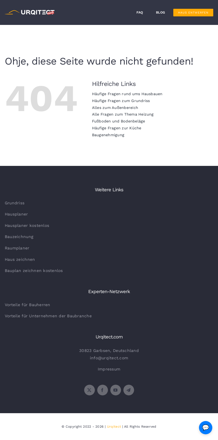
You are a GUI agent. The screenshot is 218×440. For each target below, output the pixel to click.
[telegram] (128, 390)
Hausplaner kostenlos (27, 225)
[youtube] (115, 390)
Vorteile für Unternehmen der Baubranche (48, 316)
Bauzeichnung (19, 236)
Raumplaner (17, 248)
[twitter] (89, 390)
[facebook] (102, 390)
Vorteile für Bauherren (27, 304)
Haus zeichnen (20, 259)
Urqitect (114, 426)
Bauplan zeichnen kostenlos (34, 270)
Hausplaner (16, 214)
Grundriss (14, 203)
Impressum (109, 369)
